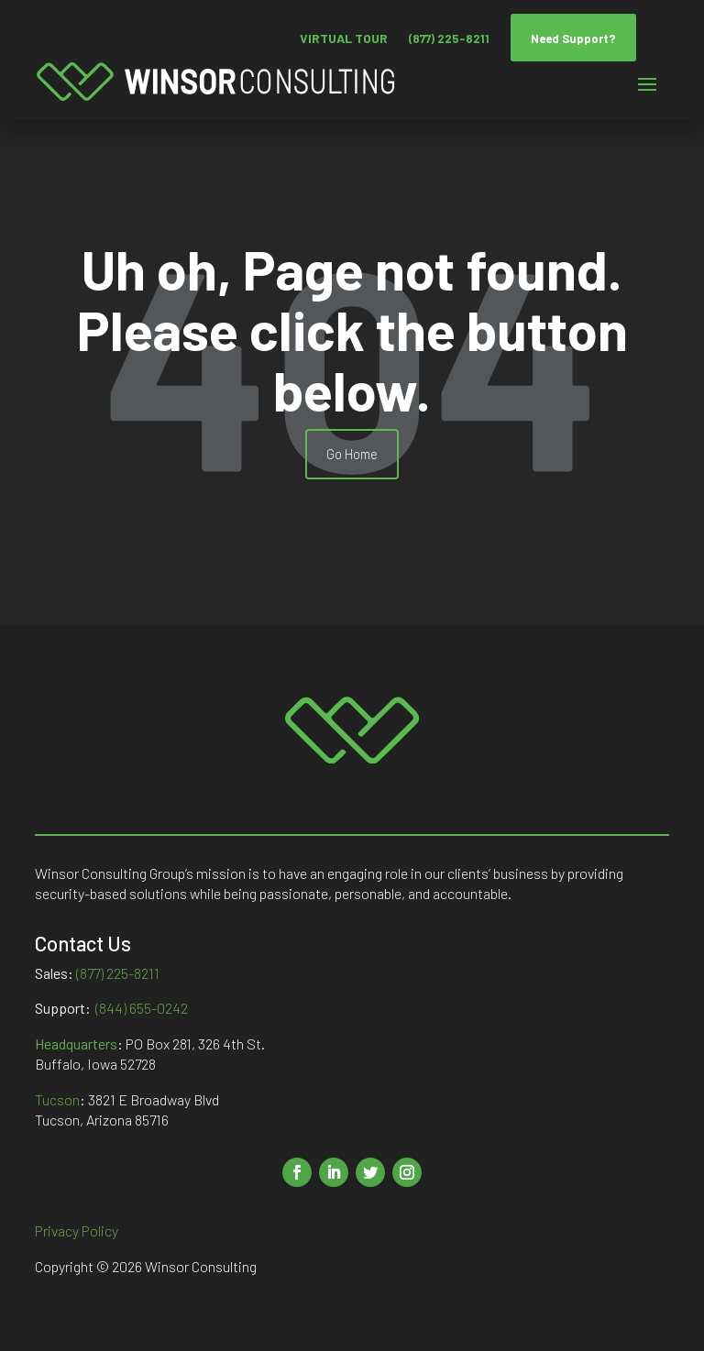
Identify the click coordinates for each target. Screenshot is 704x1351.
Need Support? (573, 38)
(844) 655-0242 (141, 1007)
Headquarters (76, 1043)
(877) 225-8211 (449, 38)
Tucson (57, 1099)
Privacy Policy (76, 1230)
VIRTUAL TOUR (344, 38)
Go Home (352, 453)
